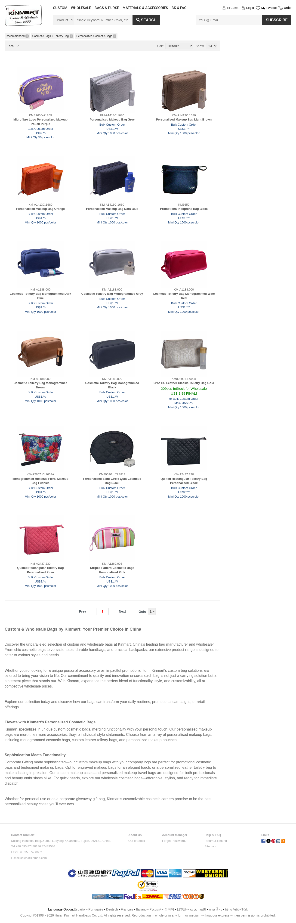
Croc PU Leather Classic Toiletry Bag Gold (184, 383)
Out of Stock (136, 840)
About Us (135, 835)
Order (287, 7)
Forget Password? (174, 840)
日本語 (182, 909)
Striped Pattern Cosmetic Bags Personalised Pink (112, 570)
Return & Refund (215, 840)
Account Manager (174, 835)
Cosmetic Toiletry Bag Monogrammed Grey (112, 293)
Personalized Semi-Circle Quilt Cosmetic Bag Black (112, 481)
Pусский (155, 909)
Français (127, 909)
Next (122, 611)
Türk (244, 909)
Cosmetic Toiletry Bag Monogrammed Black (112, 385)
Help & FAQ (212, 835)
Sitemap (210, 846)
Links (265, 835)
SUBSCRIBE (277, 20)
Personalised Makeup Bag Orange (40, 209)
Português (95, 909)
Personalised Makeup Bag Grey (112, 119)
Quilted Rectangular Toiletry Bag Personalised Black (183, 481)
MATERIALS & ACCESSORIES (145, 8)
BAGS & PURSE (107, 8)
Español (80, 909)
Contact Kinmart (22, 835)
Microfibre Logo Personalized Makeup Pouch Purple (40, 122)
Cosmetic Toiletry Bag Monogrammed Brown (40, 385)
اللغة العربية (198, 909)
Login (250, 7)
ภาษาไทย (215, 909)
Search (146, 20)
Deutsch (112, 909)
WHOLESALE (81, 8)
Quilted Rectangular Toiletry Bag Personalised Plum (40, 570)
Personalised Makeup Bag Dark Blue (112, 209)
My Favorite (269, 7)
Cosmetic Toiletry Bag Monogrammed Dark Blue (40, 296)
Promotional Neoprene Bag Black (184, 209)
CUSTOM (60, 8)
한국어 (169, 909)
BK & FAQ (179, 8)
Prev (82, 611)
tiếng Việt (232, 909)
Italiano (141, 909)
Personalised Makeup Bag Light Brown (184, 119)
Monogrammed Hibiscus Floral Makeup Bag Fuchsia (40, 481)
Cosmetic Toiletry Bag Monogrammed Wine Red (184, 296)
